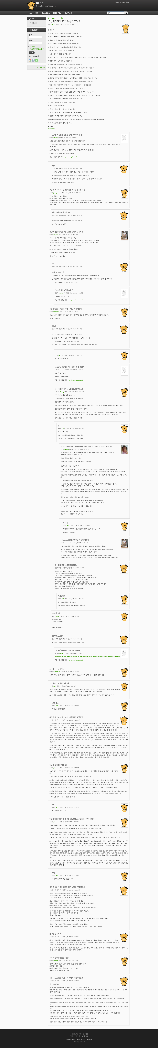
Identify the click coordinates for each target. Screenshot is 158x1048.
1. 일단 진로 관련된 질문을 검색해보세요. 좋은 (65, 134)
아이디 (31, 35)
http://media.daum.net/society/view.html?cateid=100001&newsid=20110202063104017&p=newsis (87, 657)
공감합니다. (56, 613)
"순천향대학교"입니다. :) (64, 290)
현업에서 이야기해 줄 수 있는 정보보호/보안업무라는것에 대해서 (71, 819)
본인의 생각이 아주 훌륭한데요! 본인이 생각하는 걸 (67, 190)
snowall (55, 137)
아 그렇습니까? (57, 636)
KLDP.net (68, 13)
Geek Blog (46, 13)
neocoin (55, 234)
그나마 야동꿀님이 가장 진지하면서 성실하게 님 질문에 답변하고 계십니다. (86, 446)
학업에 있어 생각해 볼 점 (58, 765)
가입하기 (32, 46)
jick (54, 686)
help (127, 2)
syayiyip (55, 960)
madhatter (56, 671)
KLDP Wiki (57, 13)
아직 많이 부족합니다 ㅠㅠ (61, 212)
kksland (66, 449)
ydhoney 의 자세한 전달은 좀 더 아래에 (74, 540)
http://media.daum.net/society (68, 650)
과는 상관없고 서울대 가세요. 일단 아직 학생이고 (66, 308)
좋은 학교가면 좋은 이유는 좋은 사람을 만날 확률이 (67, 887)
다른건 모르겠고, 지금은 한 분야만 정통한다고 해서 (67, 978)
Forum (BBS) (33, 13)
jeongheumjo (57, 193)
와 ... (54, 804)
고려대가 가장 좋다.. (56, 668)
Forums (53, 18)
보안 (53, 872)
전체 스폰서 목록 (71, 1040)
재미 (58, 18)
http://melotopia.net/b (70, 157)
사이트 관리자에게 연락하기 (84, 1040)
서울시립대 (85, 1034)
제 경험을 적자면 (55, 934)
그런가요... (56, 703)
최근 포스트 (33, 23)
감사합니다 (61, 596)
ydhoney (55, 311)
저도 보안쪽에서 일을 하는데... (60, 957)
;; (55, 352)
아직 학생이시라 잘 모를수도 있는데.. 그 (69, 389)
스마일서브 (85, 1036)
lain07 (58, 616)
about (117, 2)
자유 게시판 (64, 18)
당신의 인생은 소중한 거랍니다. (66, 565)
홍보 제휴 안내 (41, 67)
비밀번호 (31, 41)
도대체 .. (66, 522)
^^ (53, 264)
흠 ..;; (54, 326)
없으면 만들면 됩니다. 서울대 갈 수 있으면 (69, 367)
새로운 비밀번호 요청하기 (37, 49)
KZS (53, 24)
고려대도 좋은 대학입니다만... (59, 683)
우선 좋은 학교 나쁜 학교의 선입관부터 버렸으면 (66, 717)
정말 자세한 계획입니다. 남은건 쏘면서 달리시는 (66, 232)
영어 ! (54, 165)
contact (122, 2)
